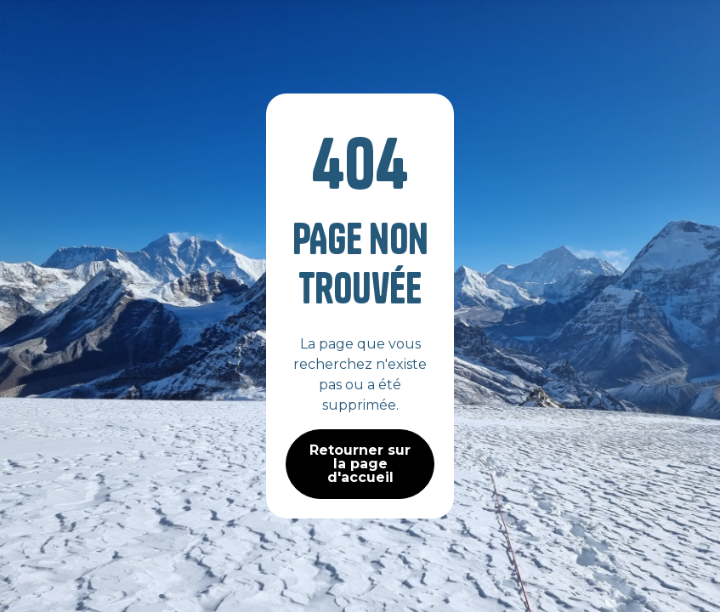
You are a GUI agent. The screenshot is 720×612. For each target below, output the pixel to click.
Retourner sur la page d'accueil (360, 463)
